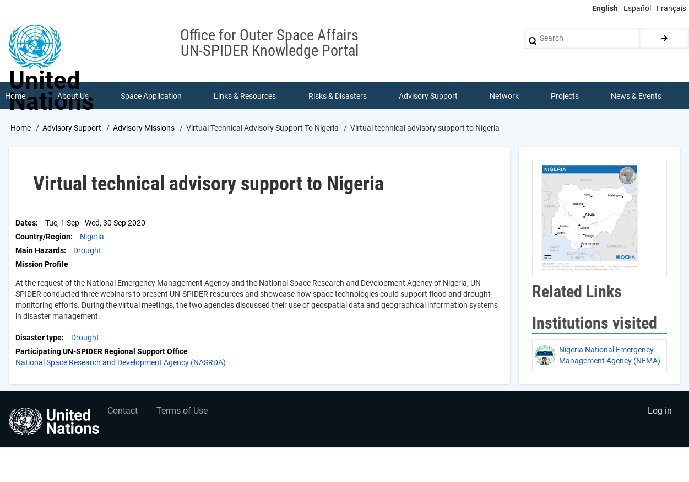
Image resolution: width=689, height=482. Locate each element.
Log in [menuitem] (659, 412)
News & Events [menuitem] (636, 96)
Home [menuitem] (15, 96)
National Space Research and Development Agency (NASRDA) (120, 362)
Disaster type (38, 338)
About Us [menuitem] (73, 96)
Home (20, 128)
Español (637, 8)
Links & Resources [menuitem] (245, 96)
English (605, 8)
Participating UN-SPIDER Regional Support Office (101, 351)
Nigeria (92, 237)
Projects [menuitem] (565, 96)
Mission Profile (41, 264)
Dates (25, 223)
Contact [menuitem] (123, 412)
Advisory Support (71, 128)
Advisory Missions (144, 128)
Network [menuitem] (504, 96)
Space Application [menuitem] (151, 96)
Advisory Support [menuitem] (428, 96)
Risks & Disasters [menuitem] (337, 96)
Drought (87, 251)
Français (671, 8)
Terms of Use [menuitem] (183, 412)
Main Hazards (39, 251)
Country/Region (42, 237)
